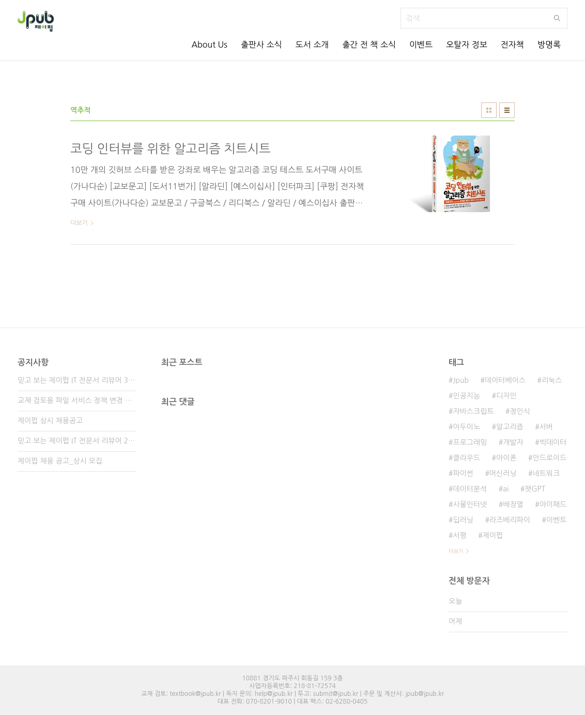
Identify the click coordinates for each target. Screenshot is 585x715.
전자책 (512, 44)
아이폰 (506, 457)
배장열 (513, 504)
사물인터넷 (470, 504)
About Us (209, 44)
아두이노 (466, 426)
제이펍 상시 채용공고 (50, 420)
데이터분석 (470, 489)
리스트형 (507, 110)
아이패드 (553, 504)
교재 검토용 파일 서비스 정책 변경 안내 (77, 400)
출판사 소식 (261, 44)
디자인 (506, 395)
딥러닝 (463, 520)
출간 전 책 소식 (369, 44)
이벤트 (421, 44)
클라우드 (466, 457)
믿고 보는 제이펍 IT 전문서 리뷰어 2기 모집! (77, 440)
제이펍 (493, 535)
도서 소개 (312, 44)
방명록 (549, 44)
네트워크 (546, 473)
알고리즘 (510, 426)
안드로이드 (550, 457)
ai (506, 489)
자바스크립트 (473, 411)
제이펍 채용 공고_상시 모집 (60, 461)
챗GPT (535, 489)
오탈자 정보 (466, 44)
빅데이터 (553, 442)
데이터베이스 (505, 380)
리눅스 (552, 380)
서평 (459, 535)
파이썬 (463, 473)
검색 (557, 18)
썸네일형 (489, 110)
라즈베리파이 (509, 520)
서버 (546, 426)
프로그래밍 (470, 442)
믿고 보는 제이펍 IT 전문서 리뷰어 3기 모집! (77, 380)
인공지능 (466, 395)
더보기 (456, 551)
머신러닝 (503, 473)
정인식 (520, 411)
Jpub (461, 380)
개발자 (513, 442)
